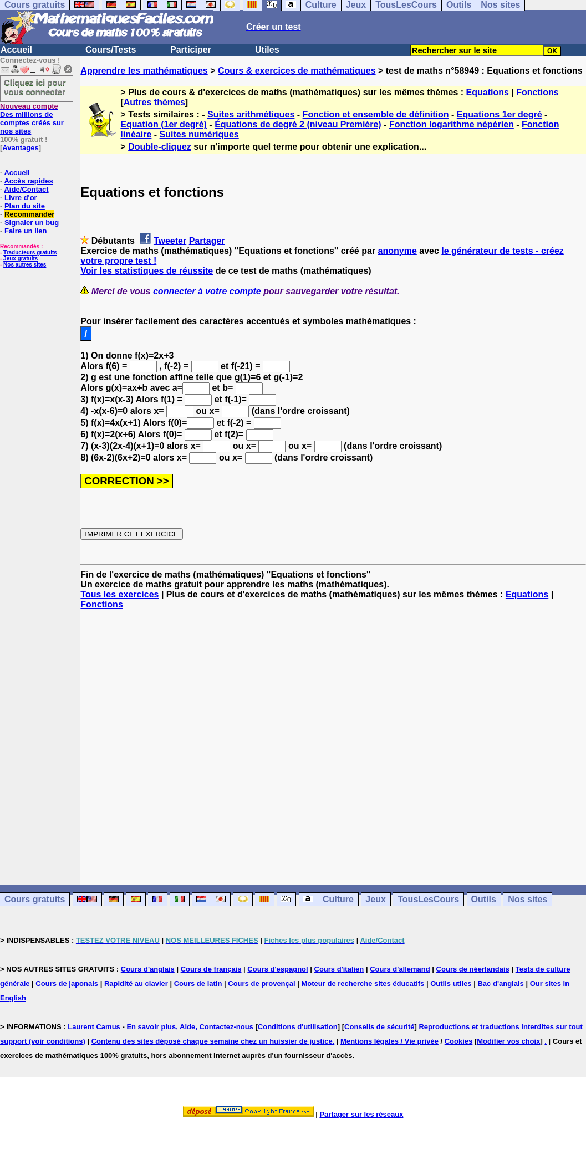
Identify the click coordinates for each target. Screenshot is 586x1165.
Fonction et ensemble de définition (376, 114)
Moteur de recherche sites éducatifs (363, 983)
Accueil (16, 49)
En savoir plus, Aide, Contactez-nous (189, 1027)
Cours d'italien (339, 969)
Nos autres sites (24, 265)
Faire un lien (25, 231)
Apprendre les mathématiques (143, 70)
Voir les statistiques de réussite (146, 270)
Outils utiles (450, 983)
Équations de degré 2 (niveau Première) (298, 124)
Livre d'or (20, 197)
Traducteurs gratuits (30, 252)
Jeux (375, 899)
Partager (207, 241)
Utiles (267, 49)
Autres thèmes (154, 102)
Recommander (29, 214)
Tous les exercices (119, 594)
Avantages (20, 148)
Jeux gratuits (20, 259)
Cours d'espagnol (277, 969)
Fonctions (537, 92)
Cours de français (211, 969)
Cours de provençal (261, 983)
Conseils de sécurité (379, 1027)
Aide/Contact (26, 189)
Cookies (459, 1041)
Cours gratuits (34, 899)
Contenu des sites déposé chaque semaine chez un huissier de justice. (213, 1041)
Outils (483, 899)
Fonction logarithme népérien (451, 124)
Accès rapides (28, 181)
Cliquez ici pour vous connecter (35, 87)
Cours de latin (198, 983)
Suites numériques (199, 134)
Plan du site (24, 206)
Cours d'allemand (400, 969)
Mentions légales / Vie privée (389, 1041)
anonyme (397, 251)
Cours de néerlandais (472, 969)
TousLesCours (428, 899)
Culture (338, 899)
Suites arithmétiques (250, 114)
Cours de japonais (66, 983)
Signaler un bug (31, 222)
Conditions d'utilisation (298, 1027)
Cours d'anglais (148, 969)
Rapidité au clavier (136, 983)
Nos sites (527, 899)
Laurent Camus (94, 1027)
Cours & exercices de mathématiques (297, 70)
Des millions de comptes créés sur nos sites (32, 118)
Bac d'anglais (500, 983)
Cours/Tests (110, 49)
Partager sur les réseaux (361, 1114)
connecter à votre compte (207, 291)
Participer (190, 49)
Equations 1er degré (499, 114)
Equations (487, 92)
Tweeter (170, 241)
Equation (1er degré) (163, 124)
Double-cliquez (159, 146)
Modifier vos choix (508, 1041)
